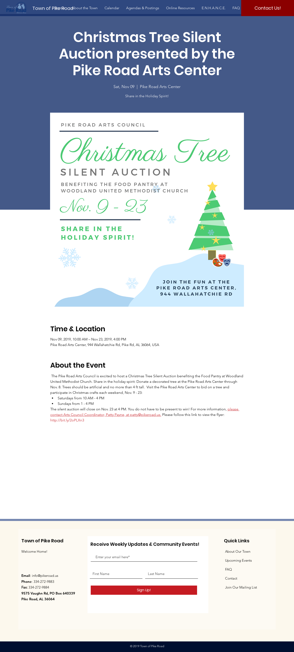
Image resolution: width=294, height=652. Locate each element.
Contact (231, 578)
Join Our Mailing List (241, 587)
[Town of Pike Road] (56, 8)
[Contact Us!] (267, 8)
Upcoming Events (238, 560)
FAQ (228, 569)
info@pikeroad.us (45, 575)
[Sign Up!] (144, 590)
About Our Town (237, 551)
